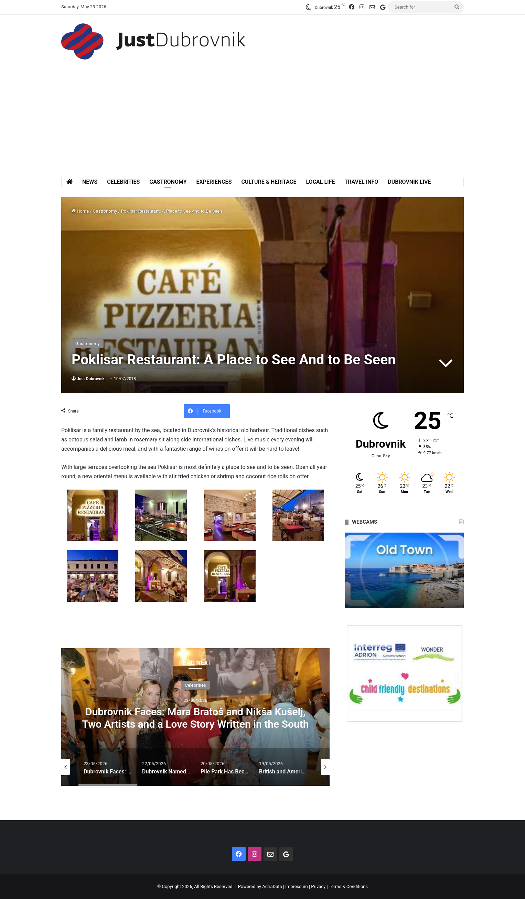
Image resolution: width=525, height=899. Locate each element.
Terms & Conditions (348, 886)
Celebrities (123, 182)
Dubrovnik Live (409, 182)
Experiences (214, 182)
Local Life (320, 182)
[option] (195, 717)
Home (80, 211)
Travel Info (361, 182)
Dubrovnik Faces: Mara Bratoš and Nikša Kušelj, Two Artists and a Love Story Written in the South (195, 718)
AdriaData (272, 886)
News (89, 182)
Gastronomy (167, 182)
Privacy (318, 886)
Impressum (296, 886)
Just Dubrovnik (91, 378)
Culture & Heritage (268, 182)
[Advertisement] (262, 125)
